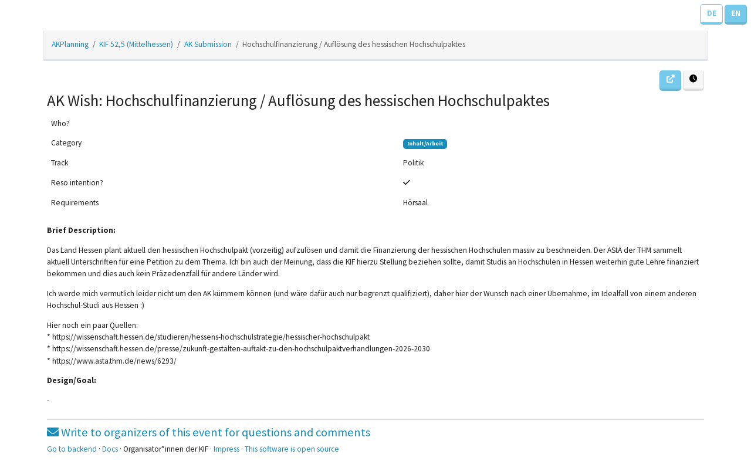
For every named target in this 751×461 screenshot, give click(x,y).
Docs (110, 449)
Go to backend (72, 449)
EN (735, 13)
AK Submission (208, 44)
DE (711, 13)
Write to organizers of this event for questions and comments (208, 432)
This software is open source (292, 449)
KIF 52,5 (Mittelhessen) (136, 44)
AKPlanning (70, 44)
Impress (226, 449)
